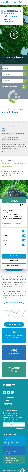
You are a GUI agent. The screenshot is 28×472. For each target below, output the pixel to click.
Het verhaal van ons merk (14, 302)
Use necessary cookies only (13, 265)
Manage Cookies (18, 251)
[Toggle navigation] (25, 2)
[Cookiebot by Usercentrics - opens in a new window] (20, 205)
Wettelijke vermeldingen (11, 470)
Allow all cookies (14, 255)
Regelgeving (7, 404)
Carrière (6, 400)
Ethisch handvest (9, 407)
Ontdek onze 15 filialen (14, 324)
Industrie (5, 68)
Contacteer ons (8, 397)
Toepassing (5, 74)
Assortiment (6, 80)
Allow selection (14, 260)
